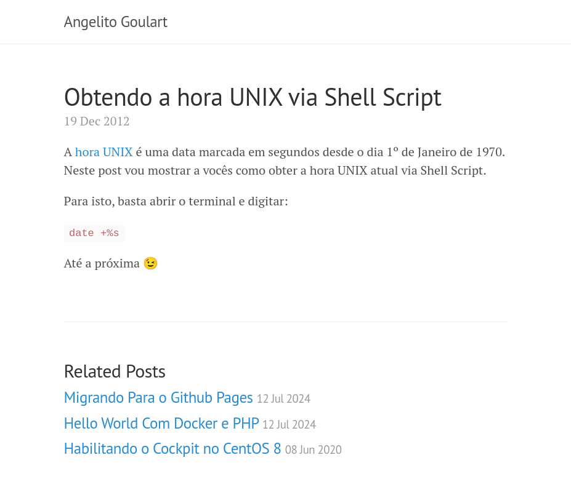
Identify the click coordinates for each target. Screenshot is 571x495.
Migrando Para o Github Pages (187, 397)
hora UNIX (104, 151)
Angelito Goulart (116, 21)
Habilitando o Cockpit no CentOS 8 (203, 448)
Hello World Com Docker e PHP (190, 423)
